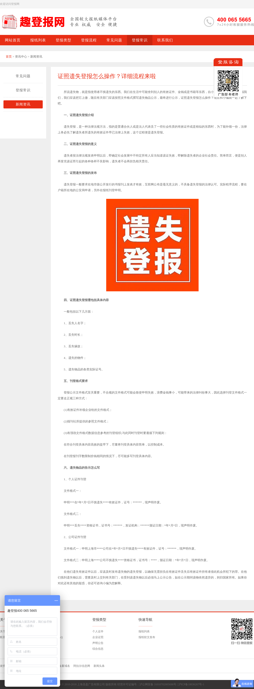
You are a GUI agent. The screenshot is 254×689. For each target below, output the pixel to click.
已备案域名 (63, 665)
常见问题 (23, 76)
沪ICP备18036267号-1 (191, 684)
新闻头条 (99, 665)
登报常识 (23, 90)
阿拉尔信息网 (81, 665)
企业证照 (97, 637)
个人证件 (97, 631)
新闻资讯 (23, 104)
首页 (9, 56)
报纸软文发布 (147, 637)
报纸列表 (144, 631)
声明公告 (97, 643)
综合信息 (97, 648)
